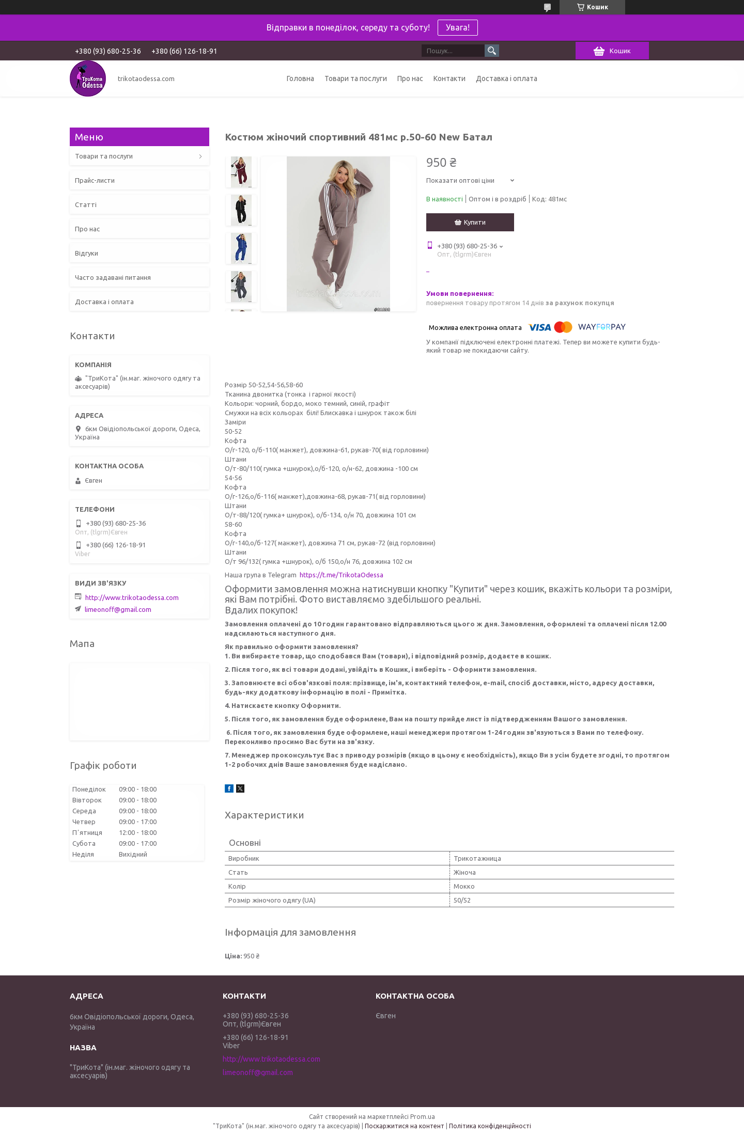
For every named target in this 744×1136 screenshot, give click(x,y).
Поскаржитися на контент (404, 1126)
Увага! (458, 27)
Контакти (449, 78)
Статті (86, 204)
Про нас (410, 78)
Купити (475, 222)
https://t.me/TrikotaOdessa (341, 574)
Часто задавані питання (113, 277)
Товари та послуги (355, 78)
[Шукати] (492, 50)
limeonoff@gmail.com (118, 609)
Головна (300, 78)
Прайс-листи (95, 180)
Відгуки (86, 253)
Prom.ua (422, 1116)
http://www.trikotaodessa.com (132, 597)
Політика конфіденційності (490, 1126)
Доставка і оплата (506, 78)
